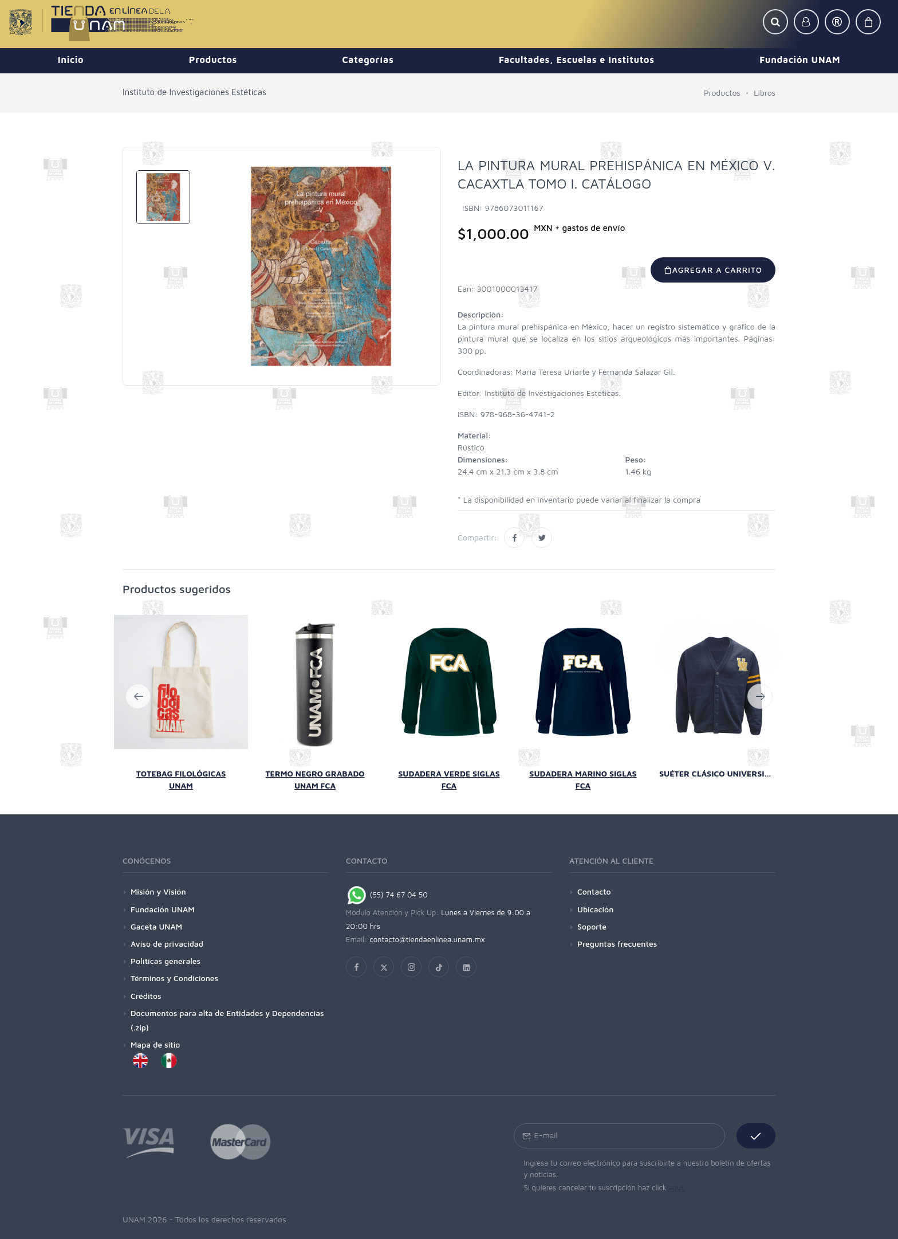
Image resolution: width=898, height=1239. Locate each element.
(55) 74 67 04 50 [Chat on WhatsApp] (387, 894)
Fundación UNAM (163, 909)
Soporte (591, 926)
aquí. (676, 1187)
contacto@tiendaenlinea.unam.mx (427, 939)
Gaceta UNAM (156, 926)
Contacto (594, 891)
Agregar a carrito (713, 270)
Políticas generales (165, 961)
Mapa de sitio (155, 1044)
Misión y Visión (158, 891)
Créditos (146, 996)
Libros (764, 92)
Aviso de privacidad (167, 943)
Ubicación (595, 909)
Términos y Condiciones (174, 978)
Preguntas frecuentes (617, 943)
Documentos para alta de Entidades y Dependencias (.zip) (227, 1020)
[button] (775, 21)
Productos (722, 92)
